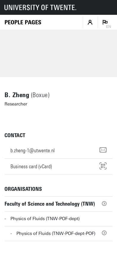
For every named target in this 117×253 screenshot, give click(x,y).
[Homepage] (22, 22)
